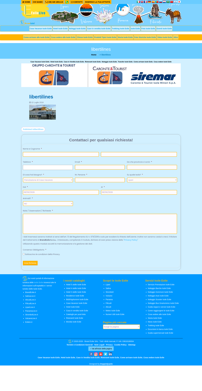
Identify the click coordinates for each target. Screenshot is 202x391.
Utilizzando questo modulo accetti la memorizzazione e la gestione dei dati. (57, 245)
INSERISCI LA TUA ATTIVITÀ (97, 2)
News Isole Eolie (155, 323)
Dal (25, 187)
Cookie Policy (120, 346)
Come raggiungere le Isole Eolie (161, 312)
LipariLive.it (30, 308)
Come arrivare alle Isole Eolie (37, 37)
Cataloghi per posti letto (76, 315)
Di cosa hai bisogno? (33, 175)
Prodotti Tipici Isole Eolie (105, 37)
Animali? (28, 198)
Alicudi (108, 308)
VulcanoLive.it (31, 319)
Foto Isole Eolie (148, 29)
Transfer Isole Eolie (125, 62)
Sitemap (131, 346)
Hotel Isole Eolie (60, 29)
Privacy (109, 346)
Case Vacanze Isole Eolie (40, 62)
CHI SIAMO (38, 2)
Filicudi (108, 304)
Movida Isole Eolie (73, 323)
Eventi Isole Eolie (164, 29)
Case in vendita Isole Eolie (98, 29)
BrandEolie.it (30, 293)
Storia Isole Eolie (125, 37)
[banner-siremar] (101, 75)
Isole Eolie (135, 29)
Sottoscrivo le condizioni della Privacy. (42, 255)
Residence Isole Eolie (75, 297)
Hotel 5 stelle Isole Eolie (76, 286)
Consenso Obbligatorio (34, 251)
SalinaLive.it (30, 297)
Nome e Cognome (32, 149)
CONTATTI (77, 2)
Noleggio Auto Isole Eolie (158, 297)
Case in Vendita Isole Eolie (74, 62)
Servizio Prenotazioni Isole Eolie (161, 286)
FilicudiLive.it (30, 305)
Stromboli (109, 293)
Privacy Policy (130, 241)
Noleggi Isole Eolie (77, 29)
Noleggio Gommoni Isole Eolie (160, 293)
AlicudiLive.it (30, 301)
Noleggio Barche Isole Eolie (159, 289)
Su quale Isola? (135, 175)
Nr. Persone (81, 175)
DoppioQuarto (106, 365)
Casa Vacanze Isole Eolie (41, 29)
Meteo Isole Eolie (113, 312)
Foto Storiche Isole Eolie (145, 37)
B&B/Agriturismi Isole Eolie (77, 301)
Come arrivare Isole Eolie (143, 62)
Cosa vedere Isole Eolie (162, 62)
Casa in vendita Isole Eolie (77, 312)
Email (78, 162)
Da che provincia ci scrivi (139, 162)
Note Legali (99, 346)
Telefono (28, 162)
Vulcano (109, 297)
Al (103, 187)
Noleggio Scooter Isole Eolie (159, 301)
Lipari (108, 286)
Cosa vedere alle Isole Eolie (63, 37)
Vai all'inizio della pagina (101, 350)
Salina (108, 289)
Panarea (109, 301)
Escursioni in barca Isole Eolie (160, 330)
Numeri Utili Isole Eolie (115, 315)
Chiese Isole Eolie (85, 37)
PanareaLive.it (31, 312)
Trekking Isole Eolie (120, 29)
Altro (176, 37)
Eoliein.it (28, 323)
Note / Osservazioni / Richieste (38, 211)
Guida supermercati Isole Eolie (160, 334)
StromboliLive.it (31, 316)
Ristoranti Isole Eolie (93, 62)
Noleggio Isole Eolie (109, 62)
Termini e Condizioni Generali (80, 346)
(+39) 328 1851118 (54, 2)
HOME (26, 2)
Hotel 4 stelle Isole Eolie (76, 289)
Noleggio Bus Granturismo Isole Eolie (163, 304)
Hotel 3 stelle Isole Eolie (76, 293)
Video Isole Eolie (164, 37)
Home (93, 55)
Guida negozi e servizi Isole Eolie (161, 308)
